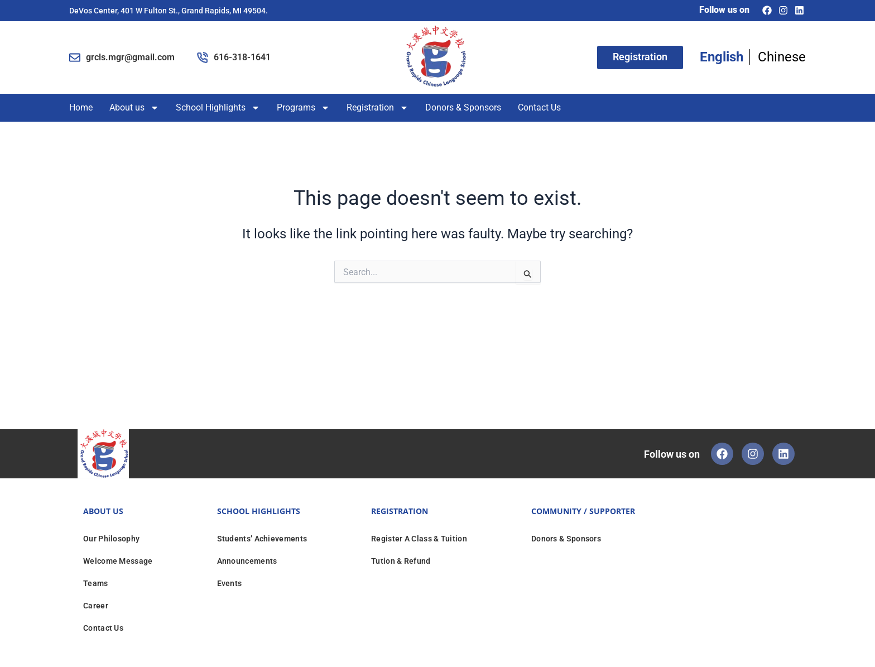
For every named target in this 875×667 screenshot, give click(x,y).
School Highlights (218, 108)
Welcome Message (118, 560)
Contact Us (539, 107)
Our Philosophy (111, 538)
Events (229, 583)
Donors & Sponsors (463, 107)
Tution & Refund (401, 560)
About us (134, 108)
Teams (95, 583)
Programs (303, 108)
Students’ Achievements (262, 538)
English (721, 57)
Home (81, 107)
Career (95, 605)
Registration (377, 108)
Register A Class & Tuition (419, 538)
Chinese (782, 57)
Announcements (247, 560)
